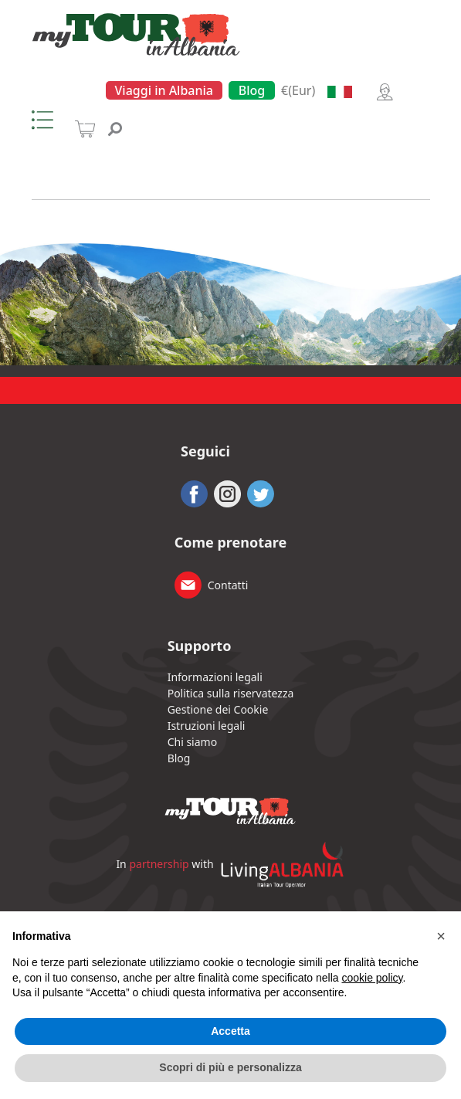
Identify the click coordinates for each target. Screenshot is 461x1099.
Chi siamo (192, 741)
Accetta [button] (230, 1031)
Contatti (228, 585)
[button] (441, 936)
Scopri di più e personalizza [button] (230, 1067)
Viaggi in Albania (164, 90)
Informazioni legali (215, 677)
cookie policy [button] (371, 978)
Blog (252, 90)
